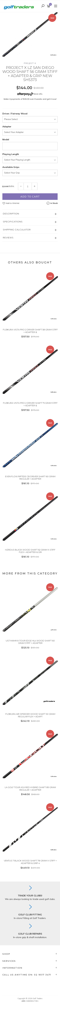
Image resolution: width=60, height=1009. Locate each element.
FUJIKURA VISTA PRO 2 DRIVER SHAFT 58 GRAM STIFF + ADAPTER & (30, 330)
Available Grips (10, 167)
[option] (30, 34)
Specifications (13, 221)
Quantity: (8, 186)
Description (11, 213)
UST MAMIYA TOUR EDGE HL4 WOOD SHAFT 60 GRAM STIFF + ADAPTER (30, 641)
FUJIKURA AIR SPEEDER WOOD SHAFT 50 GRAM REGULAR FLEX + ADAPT (30, 715)
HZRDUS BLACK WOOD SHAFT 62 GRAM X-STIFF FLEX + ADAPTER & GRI (30, 551)
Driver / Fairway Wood (14, 113)
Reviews (8, 237)
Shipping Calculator (17, 229)
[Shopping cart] (48, 6)
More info (29, 94)
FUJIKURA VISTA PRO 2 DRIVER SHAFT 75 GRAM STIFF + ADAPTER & (30, 404)
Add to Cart (30, 196)
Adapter (6, 126)
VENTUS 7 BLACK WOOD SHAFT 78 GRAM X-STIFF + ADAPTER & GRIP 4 (30, 861)
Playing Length (10, 154)
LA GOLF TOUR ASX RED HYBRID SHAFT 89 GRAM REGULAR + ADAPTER (30, 788)
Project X (30, 63)
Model (5, 139)
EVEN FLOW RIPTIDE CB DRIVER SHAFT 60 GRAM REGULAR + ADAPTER (30, 477)
